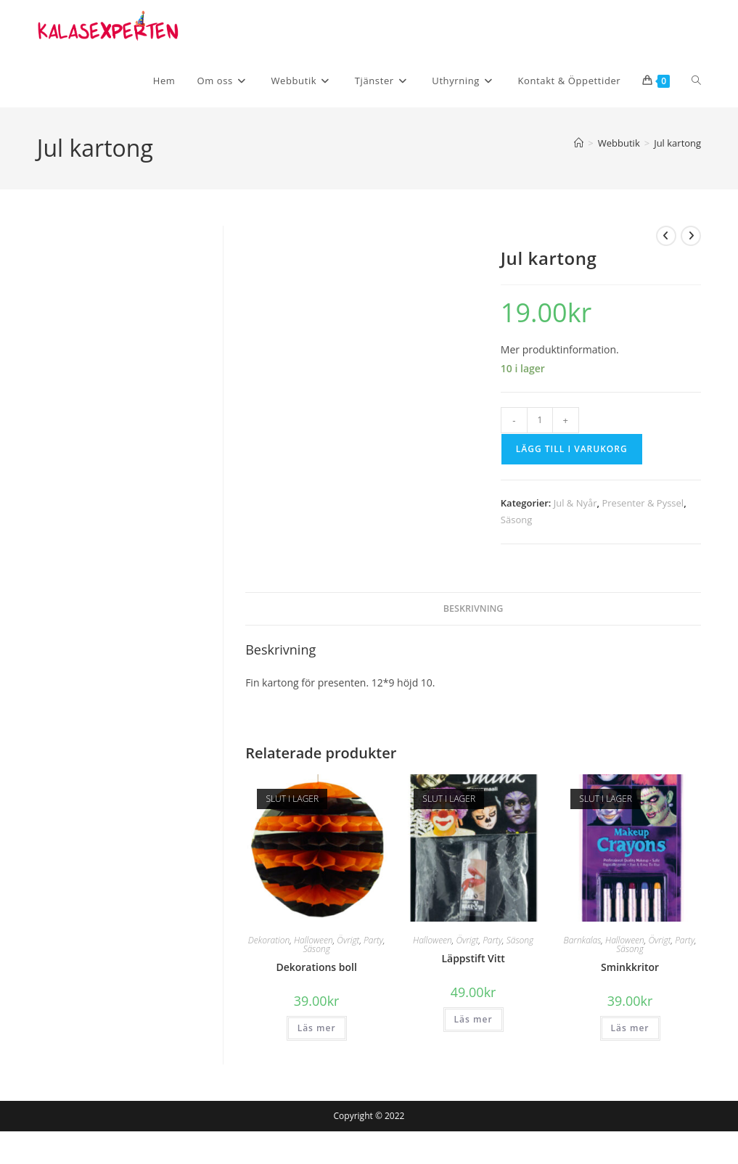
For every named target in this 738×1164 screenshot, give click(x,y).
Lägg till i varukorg (572, 449)
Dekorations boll (316, 967)
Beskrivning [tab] (473, 608)
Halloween (313, 940)
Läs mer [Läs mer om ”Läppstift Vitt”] (473, 1019)
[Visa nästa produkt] (691, 236)
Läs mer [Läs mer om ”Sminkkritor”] (630, 1028)
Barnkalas (583, 940)
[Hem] (578, 142)
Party (373, 940)
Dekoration (269, 940)
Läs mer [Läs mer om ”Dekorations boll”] (317, 1028)
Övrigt (348, 940)
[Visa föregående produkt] (666, 236)
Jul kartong (677, 142)
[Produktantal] (540, 420)
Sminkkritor (630, 967)
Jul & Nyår (575, 502)
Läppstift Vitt (472, 958)
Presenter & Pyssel (643, 502)
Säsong (516, 519)
